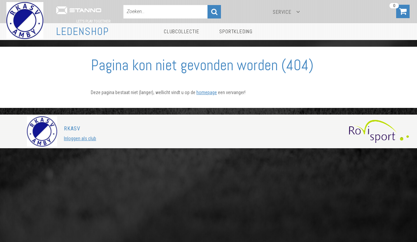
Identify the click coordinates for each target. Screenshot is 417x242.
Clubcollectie (181, 31)
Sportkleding (236, 31)
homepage (206, 92)
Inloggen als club (80, 138)
